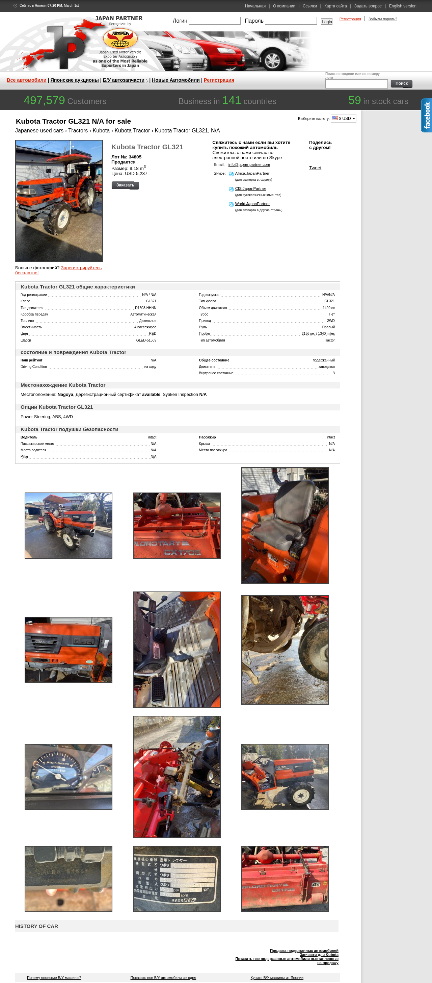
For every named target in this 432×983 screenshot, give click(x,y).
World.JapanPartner (252, 204)
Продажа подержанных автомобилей (304, 951)
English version (402, 6)
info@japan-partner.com (249, 164)
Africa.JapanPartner (252, 173)
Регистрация (350, 19)
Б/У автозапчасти (123, 80)
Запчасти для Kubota (319, 955)
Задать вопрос (368, 6)
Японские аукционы (75, 80)
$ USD (341, 118)
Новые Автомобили (176, 80)
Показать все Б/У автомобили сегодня (163, 978)
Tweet (315, 167)
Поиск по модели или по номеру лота (355, 80)
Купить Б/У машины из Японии (277, 978)
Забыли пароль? (383, 19)
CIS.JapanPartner (250, 188)
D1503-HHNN (145, 308)
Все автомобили (27, 80)
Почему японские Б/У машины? (54, 978)
